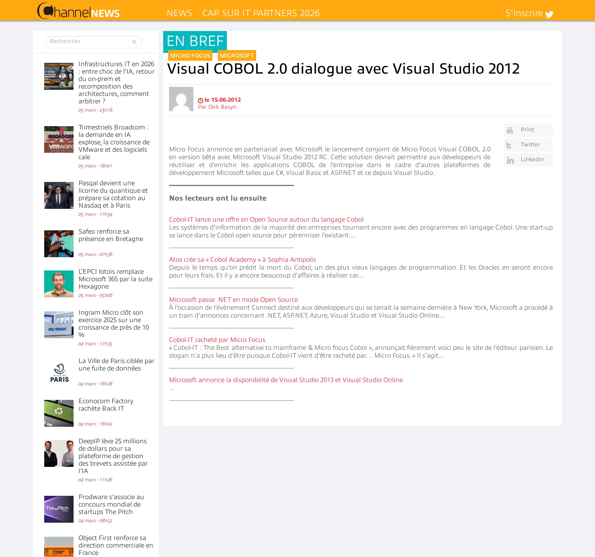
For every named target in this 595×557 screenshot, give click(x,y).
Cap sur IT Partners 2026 (261, 13)
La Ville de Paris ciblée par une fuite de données (117, 364)
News (180, 13)
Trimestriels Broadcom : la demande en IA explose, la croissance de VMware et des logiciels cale (114, 142)
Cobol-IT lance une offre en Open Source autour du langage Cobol (266, 219)
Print (527, 130)
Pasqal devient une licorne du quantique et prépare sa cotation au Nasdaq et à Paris (113, 194)
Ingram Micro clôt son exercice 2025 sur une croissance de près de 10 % (114, 324)
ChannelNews (78, 11)
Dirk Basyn (222, 107)
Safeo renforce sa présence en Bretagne (111, 235)
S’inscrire (524, 13)
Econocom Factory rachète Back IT (106, 404)
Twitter (530, 144)
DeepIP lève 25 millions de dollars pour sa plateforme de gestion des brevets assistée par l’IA (113, 456)
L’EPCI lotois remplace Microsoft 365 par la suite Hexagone (115, 279)
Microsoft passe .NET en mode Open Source (233, 300)
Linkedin (532, 159)
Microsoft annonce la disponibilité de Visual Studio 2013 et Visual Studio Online (286, 380)
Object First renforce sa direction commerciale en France (116, 545)
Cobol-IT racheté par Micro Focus (217, 340)
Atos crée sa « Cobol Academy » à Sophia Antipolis (242, 259)
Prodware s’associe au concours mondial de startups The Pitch (111, 504)
